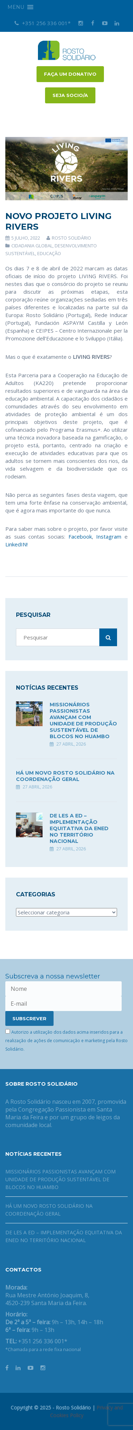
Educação (49, 253)
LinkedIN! (16, 544)
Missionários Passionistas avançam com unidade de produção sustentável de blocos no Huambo (83, 720)
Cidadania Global (31, 245)
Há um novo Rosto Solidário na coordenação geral (65, 776)
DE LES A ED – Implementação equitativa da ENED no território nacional (79, 828)
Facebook (80, 536)
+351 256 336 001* (43, 23)
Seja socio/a (70, 95)
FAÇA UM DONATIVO (70, 74)
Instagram (108, 536)
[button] (15, 7)
